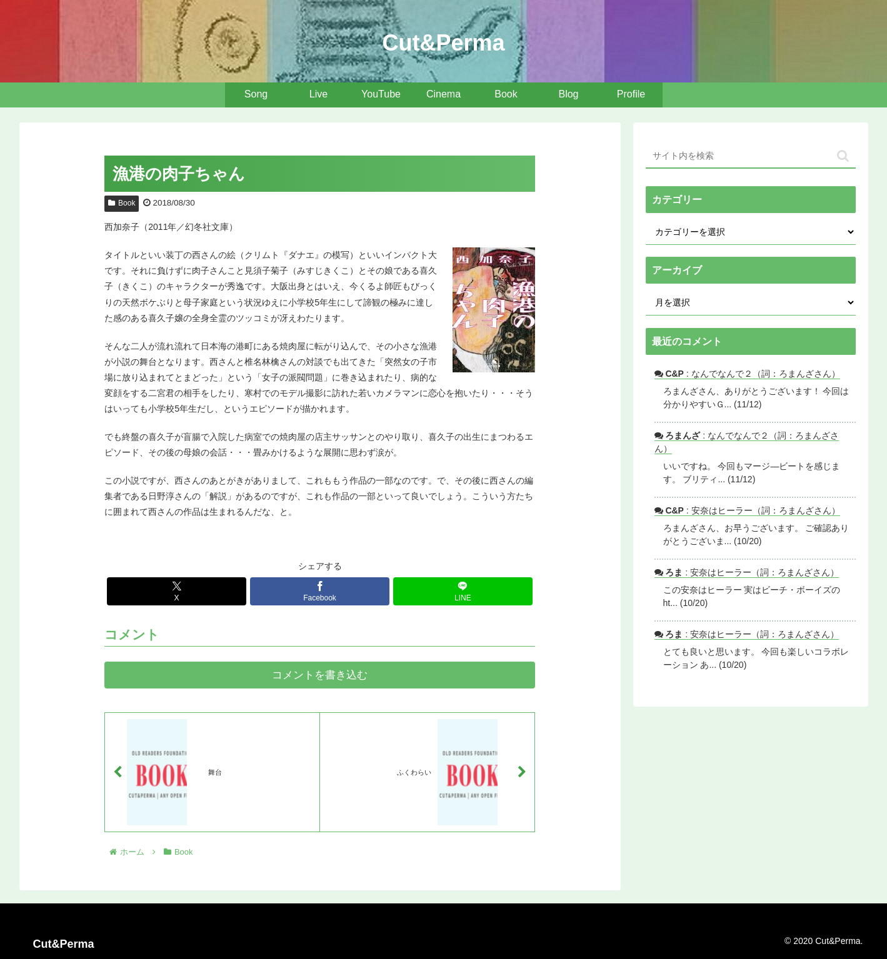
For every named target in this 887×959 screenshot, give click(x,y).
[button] (843, 156)
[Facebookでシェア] (320, 591)
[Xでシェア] (177, 591)
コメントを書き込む (320, 675)
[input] (751, 156)
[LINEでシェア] (463, 591)
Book (121, 203)
